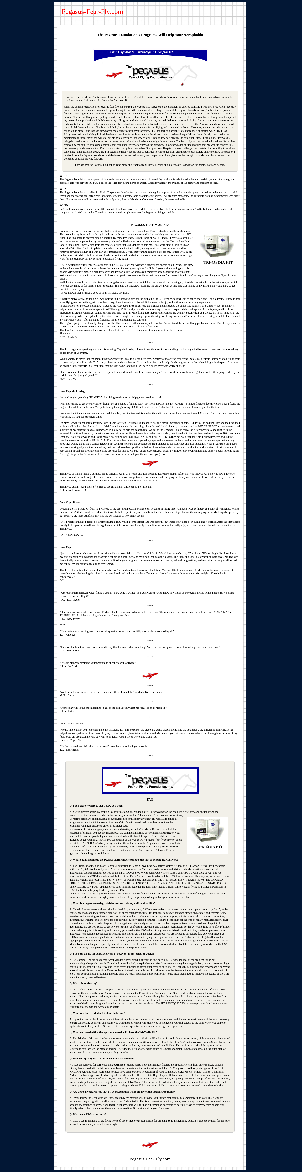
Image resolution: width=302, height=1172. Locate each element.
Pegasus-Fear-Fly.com (92, 11)
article (80, 134)
